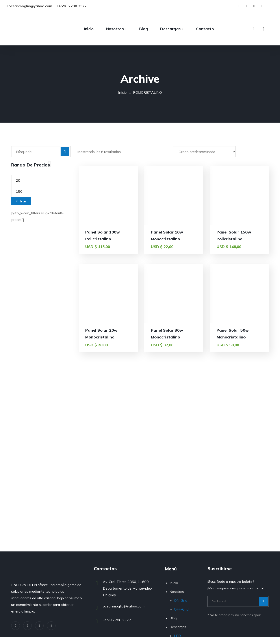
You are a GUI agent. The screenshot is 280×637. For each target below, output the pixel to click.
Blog (173, 618)
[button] (253, 28)
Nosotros (176, 591)
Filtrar (21, 201)
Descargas (177, 627)
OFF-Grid (181, 609)
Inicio (122, 92)
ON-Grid (180, 600)
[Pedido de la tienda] (204, 151)
